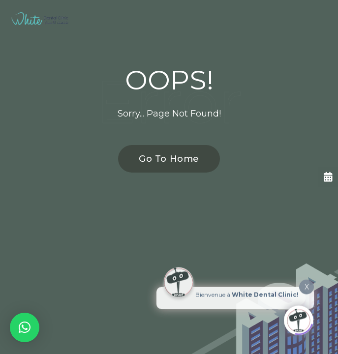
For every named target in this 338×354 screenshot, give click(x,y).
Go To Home (163, 158)
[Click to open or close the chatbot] (298, 318)
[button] (24, 327)
